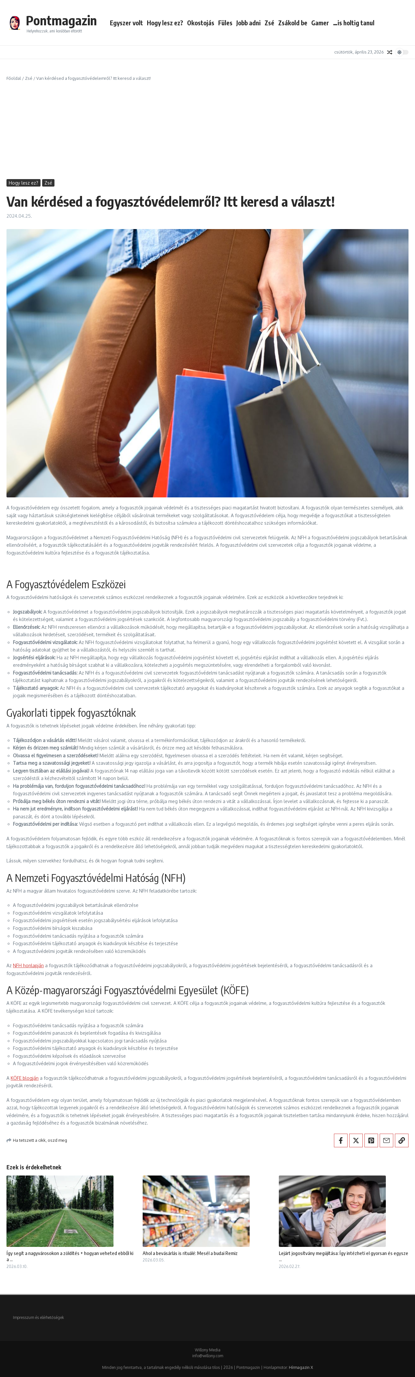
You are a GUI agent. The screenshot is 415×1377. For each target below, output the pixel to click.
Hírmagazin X (301, 1367)
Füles (225, 23)
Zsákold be (292, 23)
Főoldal (13, 78)
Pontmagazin (61, 20)
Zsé (269, 23)
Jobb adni (248, 23)
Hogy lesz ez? (165, 23)
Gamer (320, 23)
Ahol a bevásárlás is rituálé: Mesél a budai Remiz (190, 1253)
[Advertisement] (207, 130)
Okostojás (200, 23)
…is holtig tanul (353, 23)
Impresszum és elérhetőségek (38, 1317)
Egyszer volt (126, 23)
